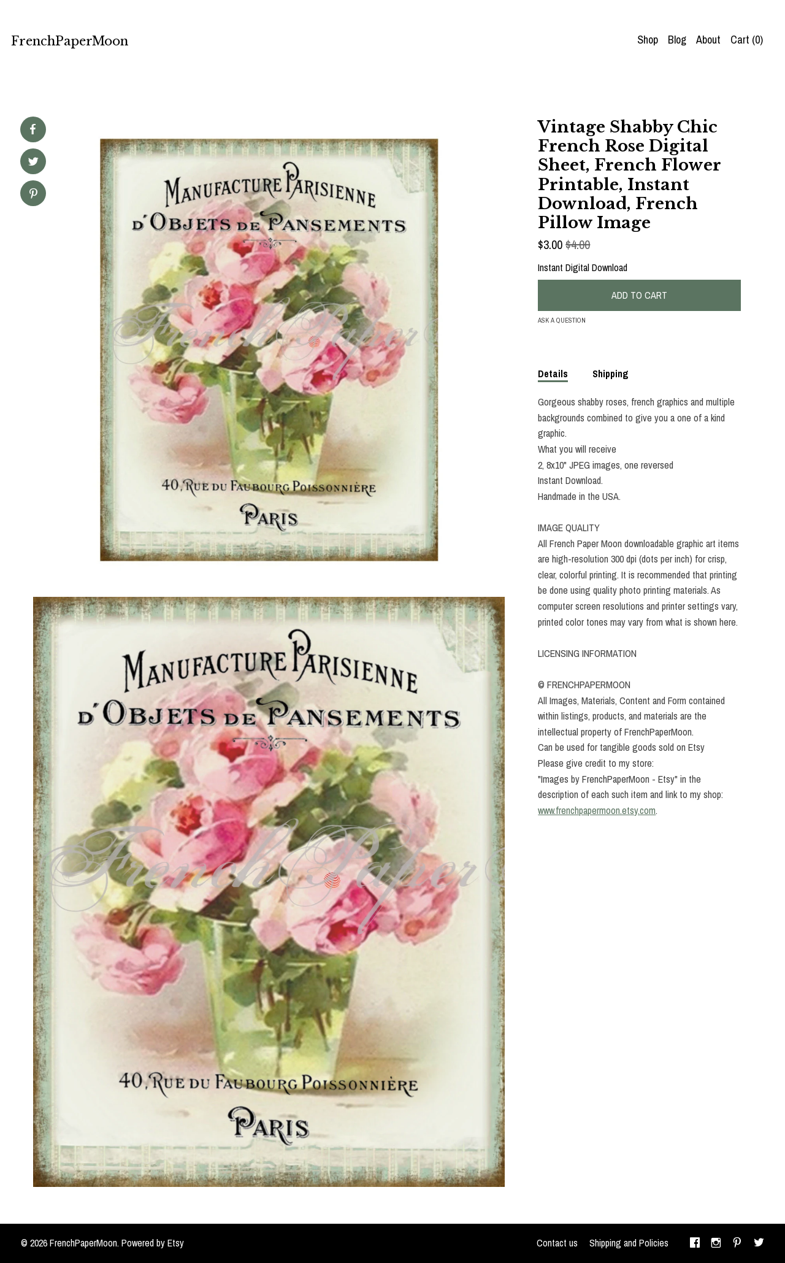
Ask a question (562, 320)
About (708, 39)
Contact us (557, 1243)
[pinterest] (737, 1243)
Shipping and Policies (628, 1243)
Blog (677, 39)
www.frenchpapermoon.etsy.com (597, 810)
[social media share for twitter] (33, 163)
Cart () (746, 39)
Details (553, 373)
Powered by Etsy (152, 1243)
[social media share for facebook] (32, 129)
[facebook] (695, 1243)
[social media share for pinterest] (33, 194)
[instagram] (716, 1243)
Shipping (610, 373)
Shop (647, 39)
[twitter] (759, 1243)
